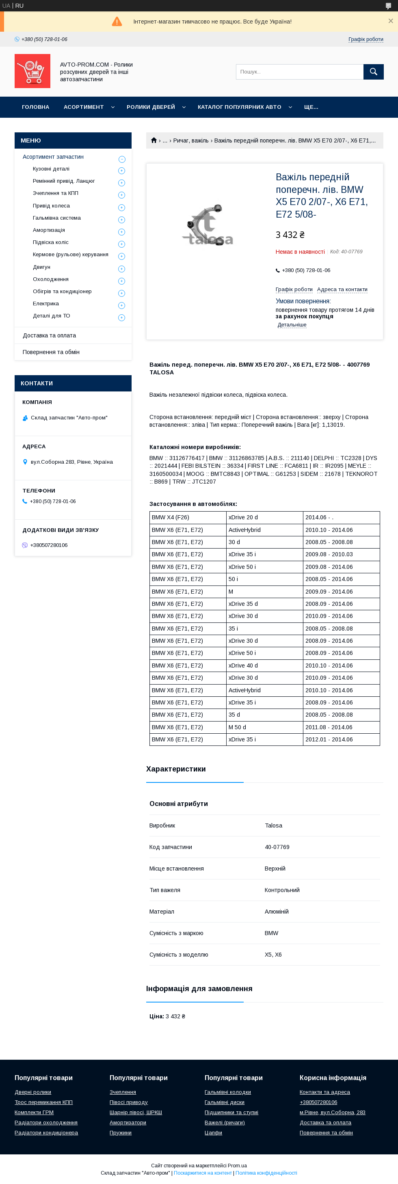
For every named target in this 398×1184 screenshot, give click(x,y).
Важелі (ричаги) (225, 1122)
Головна (35, 107)
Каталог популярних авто (239, 107)
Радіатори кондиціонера (46, 1133)
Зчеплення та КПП (55, 193)
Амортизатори (128, 1122)
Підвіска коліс (51, 242)
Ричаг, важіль (191, 140)
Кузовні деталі (51, 169)
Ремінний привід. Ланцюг (64, 181)
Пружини (121, 1133)
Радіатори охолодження (46, 1122)
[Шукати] (373, 72)
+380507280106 (318, 1102)
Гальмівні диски (224, 1102)
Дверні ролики (33, 1092)
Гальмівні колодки (228, 1092)
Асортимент (84, 107)
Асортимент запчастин (53, 156)
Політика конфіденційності (266, 1173)
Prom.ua (237, 1166)
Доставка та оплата (49, 335)
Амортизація (49, 230)
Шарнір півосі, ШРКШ (136, 1112)
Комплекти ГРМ (34, 1112)
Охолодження (51, 279)
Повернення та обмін (51, 352)
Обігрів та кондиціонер (62, 291)
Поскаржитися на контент (203, 1173)
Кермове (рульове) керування (70, 254)
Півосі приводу (129, 1102)
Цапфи (213, 1133)
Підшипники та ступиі (231, 1112)
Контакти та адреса (325, 1092)
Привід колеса (51, 206)
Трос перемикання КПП (44, 1102)
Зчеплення (123, 1092)
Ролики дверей (151, 107)
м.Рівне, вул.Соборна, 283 (333, 1112)
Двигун (41, 267)
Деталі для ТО (51, 316)
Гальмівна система (57, 218)
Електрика (46, 303)
